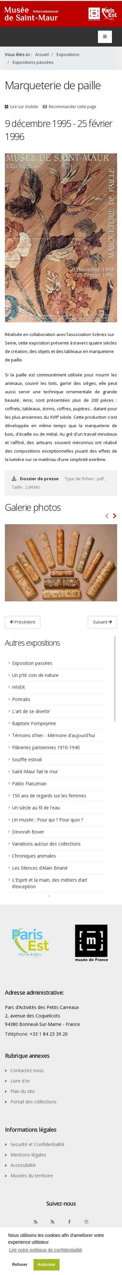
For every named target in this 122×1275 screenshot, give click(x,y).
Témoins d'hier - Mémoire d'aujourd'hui (53, 735)
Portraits (21, 699)
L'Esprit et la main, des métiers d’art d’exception (49, 883)
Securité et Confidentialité (37, 1144)
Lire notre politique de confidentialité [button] (45, 1250)
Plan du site (22, 1091)
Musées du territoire (31, 1175)
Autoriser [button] (46, 1264)
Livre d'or (20, 1081)
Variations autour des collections (46, 844)
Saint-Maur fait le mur (35, 771)
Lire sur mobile (24, 106)
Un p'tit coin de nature (35, 675)
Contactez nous (27, 1070)
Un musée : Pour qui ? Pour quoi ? (47, 820)
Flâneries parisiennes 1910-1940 (46, 747)
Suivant (102, 622)
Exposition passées (32, 663)
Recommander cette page (72, 106)
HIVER (18, 687)
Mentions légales (28, 1155)
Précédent (22, 622)
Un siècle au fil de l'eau (36, 808)
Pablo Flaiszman (29, 783)
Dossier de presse (40, 479)
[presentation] (107, 516)
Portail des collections (33, 1102)
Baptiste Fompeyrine (34, 723)
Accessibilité (23, 1165)
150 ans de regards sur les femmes (49, 795)
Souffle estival (27, 759)
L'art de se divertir (31, 711)
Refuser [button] (19, 1264)
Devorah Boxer (28, 832)
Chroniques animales (34, 856)
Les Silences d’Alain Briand (39, 868)
